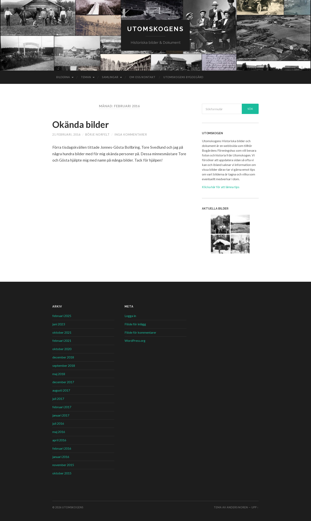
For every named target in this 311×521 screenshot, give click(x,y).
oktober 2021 (61, 332)
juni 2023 (58, 324)
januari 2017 (60, 415)
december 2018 (63, 357)
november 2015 (63, 465)
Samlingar (110, 77)
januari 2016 (60, 457)
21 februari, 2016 (66, 134)
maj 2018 (58, 374)
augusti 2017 (61, 390)
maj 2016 (58, 432)
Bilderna (63, 77)
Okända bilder (80, 124)
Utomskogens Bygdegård (183, 77)
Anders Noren (237, 507)
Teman (86, 77)
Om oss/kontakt (142, 77)
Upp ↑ (255, 507)
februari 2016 (61, 448)
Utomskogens (155, 29)
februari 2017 (61, 407)
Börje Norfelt (97, 134)
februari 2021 (61, 340)
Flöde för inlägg (135, 324)
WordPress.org (135, 340)
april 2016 (59, 440)
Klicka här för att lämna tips (220, 187)
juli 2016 (58, 423)
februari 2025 (61, 316)
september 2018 (63, 365)
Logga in (130, 316)
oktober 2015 (61, 473)
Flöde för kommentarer (140, 332)
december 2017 (63, 382)
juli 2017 (58, 398)
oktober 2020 (61, 349)
